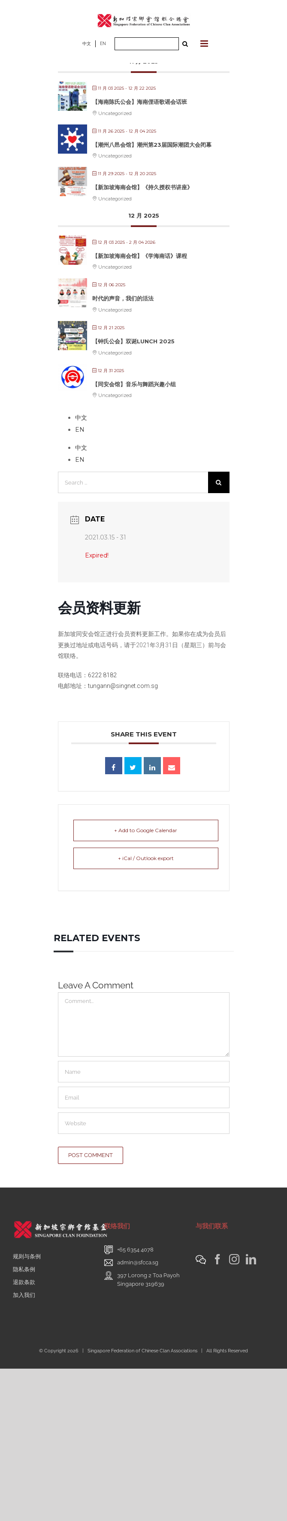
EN (103, 43)
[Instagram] (234, 1259)
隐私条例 (24, 1269)
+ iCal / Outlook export (146, 858)
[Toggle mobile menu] (204, 43)
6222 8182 (102, 675)
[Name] (144, 1071)
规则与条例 (27, 1256)
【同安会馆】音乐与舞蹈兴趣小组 (134, 384)
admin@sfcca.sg (137, 1262)
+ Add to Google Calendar (145, 830)
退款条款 (24, 1282)
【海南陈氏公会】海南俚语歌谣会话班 (139, 101)
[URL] (144, 1123)
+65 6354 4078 (135, 1249)
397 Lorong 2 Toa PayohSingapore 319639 (148, 1279)
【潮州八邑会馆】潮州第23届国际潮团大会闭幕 (151, 144)
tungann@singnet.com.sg (123, 685)
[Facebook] (217, 1259)
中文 (86, 43)
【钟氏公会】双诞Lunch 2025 (133, 341)
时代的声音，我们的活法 (123, 298)
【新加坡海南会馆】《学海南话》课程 (139, 255)
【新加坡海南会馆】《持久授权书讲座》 (142, 187)
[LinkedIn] (251, 1259)
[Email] (144, 1097)
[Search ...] (147, 43)
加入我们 (24, 1295)
